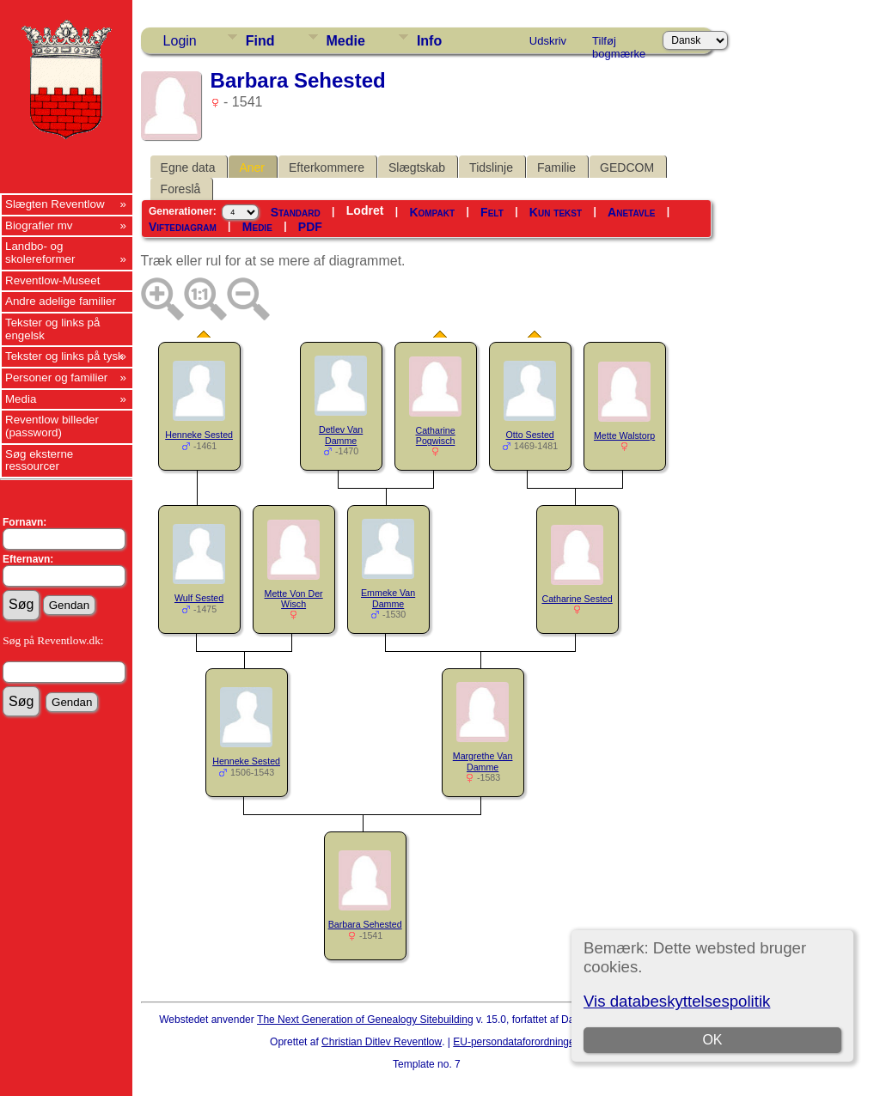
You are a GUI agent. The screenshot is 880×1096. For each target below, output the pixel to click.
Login (180, 40)
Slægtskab (416, 167)
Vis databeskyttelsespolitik (677, 1001)
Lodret (365, 210)
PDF (310, 227)
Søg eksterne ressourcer (39, 460)
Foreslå (181, 189)
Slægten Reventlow (55, 204)
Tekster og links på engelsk (52, 329)
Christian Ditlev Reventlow (381, 1042)
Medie (346, 40)
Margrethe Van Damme (483, 761)
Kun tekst (555, 212)
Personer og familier (56, 377)
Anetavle (631, 212)
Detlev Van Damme (341, 435)
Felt (492, 212)
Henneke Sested (199, 434)
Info (429, 40)
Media (20, 399)
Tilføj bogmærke (618, 43)
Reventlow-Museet (52, 280)
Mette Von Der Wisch (294, 599)
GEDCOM (627, 167)
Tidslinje (491, 167)
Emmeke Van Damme (388, 598)
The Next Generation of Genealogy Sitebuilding (365, 1020)
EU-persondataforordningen (516, 1042)
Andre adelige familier (60, 301)
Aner (252, 167)
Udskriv (547, 40)
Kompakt (432, 212)
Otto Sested (529, 434)
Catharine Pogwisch (435, 436)
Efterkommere (326, 167)
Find (260, 40)
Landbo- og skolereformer (40, 252)
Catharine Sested (576, 599)
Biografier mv (39, 225)
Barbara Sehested (365, 924)
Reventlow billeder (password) (52, 426)
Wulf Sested (198, 598)
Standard (296, 212)
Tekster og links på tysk (64, 356)
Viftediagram (183, 227)
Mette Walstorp (624, 435)
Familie (556, 167)
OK (713, 1039)
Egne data (188, 167)
